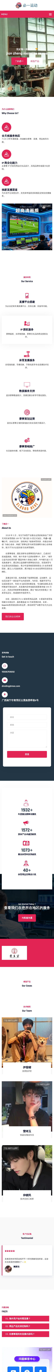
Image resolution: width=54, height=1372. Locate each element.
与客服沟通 (27, 917)
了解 (19, 61)
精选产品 (35, 61)
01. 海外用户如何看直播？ (17, 1318)
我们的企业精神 (12, 616)
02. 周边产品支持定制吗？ (17, 1326)
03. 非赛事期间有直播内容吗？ (20, 1334)
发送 (27, 754)
